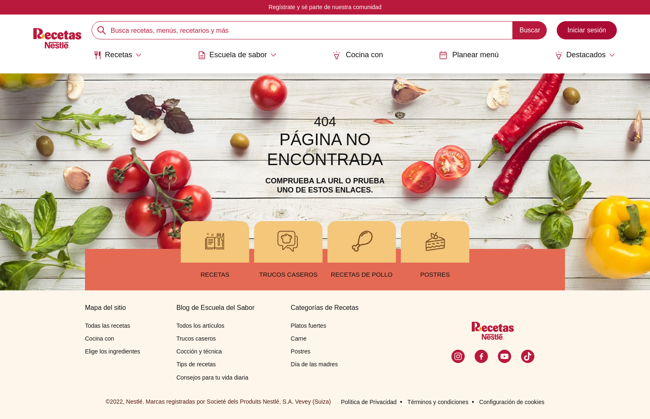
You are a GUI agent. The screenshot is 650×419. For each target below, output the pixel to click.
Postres (300, 351)
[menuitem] (117, 58)
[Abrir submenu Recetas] (117, 55)
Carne (298, 338)
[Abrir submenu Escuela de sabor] (237, 55)
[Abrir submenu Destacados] (585, 55)
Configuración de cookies (511, 402)
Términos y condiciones (437, 402)
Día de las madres (314, 364)
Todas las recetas (107, 325)
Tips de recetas (196, 364)
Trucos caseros (196, 338)
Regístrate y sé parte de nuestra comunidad (325, 7)
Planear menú (469, 55)
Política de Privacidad (369, 402)
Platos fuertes (308, 325)
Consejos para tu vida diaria (212, 377)
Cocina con (357, 55)
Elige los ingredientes (112, 351)
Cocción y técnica (199, 351)
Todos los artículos (200, 325)
